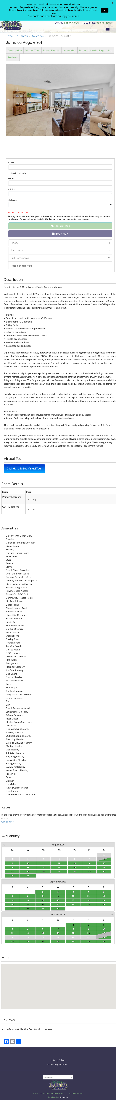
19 (59, 867)
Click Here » (7, 821)
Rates (83, 50)
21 (89, 867)
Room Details (51, 50)
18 (43, 867)
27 (75, 871)
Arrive (11, 162)
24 (28, 871)
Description (15, 50)
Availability (97, 50)
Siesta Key (38, 35)
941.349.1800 (67, 22)
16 (12, 867)
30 (12, 875)
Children (12, 200)
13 (75, 863)
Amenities (69, 50)
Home (9, 35)
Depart (11, 178)
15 (104, 863)
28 (89, 871)
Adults (11, 189)
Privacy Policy (58, 1058)
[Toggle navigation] (108, 29)
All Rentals (22, 35)
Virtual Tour (32, 50)
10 (28, 863)
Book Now (60, 233)
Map (109, 50)
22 (104, 867)
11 (43, 863)
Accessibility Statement (58, 1062)
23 (12, 871)
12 (59, 863)
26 (59, 871)
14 (89, 863)
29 (104, 871)
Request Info (60, 225)
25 (43, 871)
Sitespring (64, 1095)
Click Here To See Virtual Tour (24, 468)
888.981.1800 (97, 22)
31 (28, 875)
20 (75, 867)
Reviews (13, 57)
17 (28, 867)
